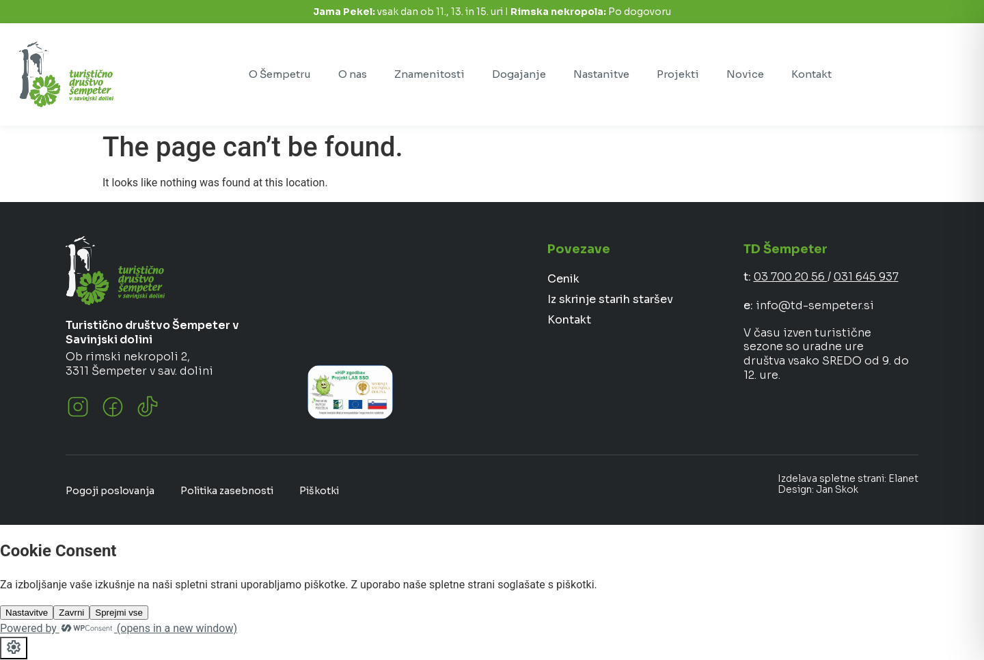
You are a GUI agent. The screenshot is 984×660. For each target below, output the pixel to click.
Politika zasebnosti (226, 491)
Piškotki (319, 491)
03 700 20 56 (791, 277)
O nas (352, 74)
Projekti (678, 74)
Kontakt (811, 74)
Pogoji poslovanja (110, 491)
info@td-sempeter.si (815, 305)
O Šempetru (280, 74)
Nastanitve (601, 74)
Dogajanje (519, 74)
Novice (745, 74)
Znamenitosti (429, 74)
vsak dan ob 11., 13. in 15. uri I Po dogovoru (492, 11)
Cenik (563, 279)
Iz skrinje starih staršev (610, 299)
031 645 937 (866, 277)
